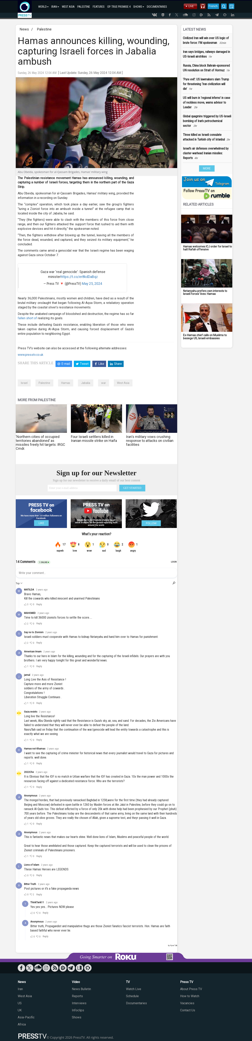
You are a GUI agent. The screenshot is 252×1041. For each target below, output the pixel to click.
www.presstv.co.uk (30, 355)
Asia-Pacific (26, 1017)
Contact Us (187, 1010)
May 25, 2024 (92, 284)
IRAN (55, 6)
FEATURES (99, 6)
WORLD (43, 6)
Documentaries (136, 1003)
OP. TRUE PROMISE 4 (119, 6)
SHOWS (138, 6)
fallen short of (27, 318)
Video (76, 982)
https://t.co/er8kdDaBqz (79, 277)
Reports (77, 996)
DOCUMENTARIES (157, 6)
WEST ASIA (68, 6)
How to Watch (189, 996)
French (213, 6)
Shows (76, 1017)
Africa (22, 1024)
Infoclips (78, 1010)
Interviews (79, 1003)
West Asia (123, 382)
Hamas (65, 382)
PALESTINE (83, 6)
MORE (207, 168)
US (20, 1003)
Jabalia (85, 382)
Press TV (186, 982)
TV (128, 982)
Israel (24, 382)
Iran (20, 989)
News (24, 29)
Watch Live (133, 989)
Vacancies (187, 1003)
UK (20, 1010)
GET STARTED (132, 487)
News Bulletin (81, 989)
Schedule (132, 996)
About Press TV (191, 989)
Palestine (44, 29)
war (103, 382)
